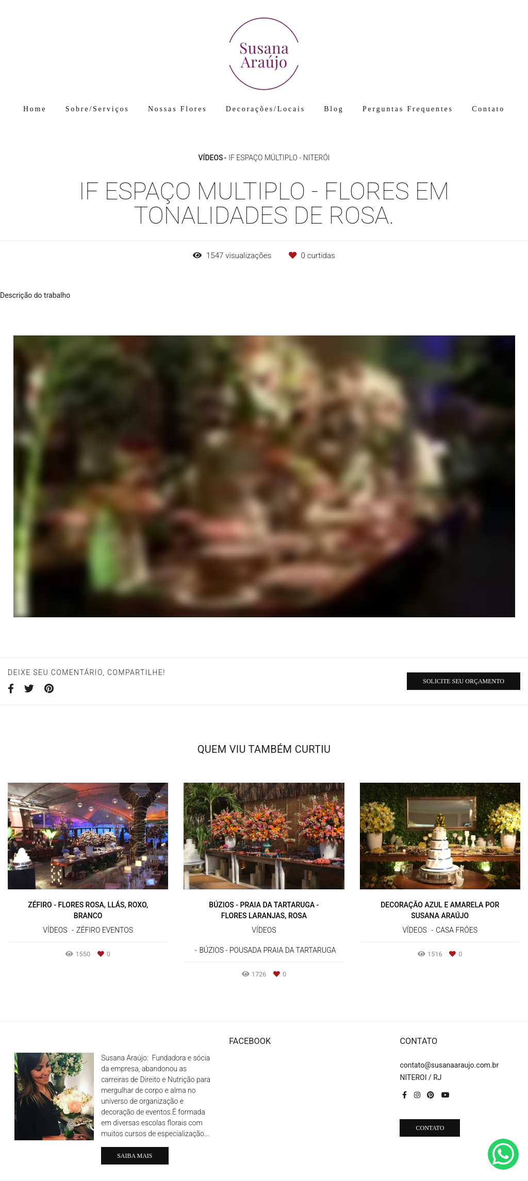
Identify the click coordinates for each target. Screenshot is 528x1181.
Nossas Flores (177, 109)
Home (34, 109)
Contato (488, 109)
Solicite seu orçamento (463, 681)
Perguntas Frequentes (407, 109)
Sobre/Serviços (97, 109)
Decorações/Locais (265, 109)
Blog (333, 109)
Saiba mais (134, 1155)
